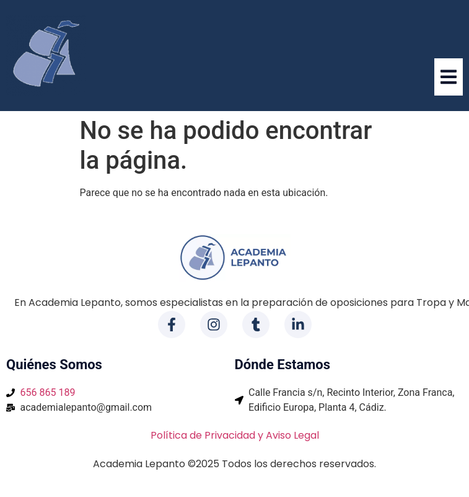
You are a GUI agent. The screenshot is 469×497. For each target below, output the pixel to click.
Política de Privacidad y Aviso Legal (235, 435)
